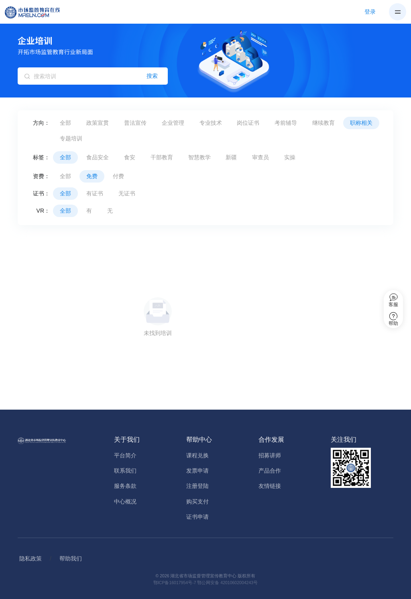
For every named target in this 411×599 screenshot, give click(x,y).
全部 (65, 123)
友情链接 (269, 486)
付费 (118, 176)
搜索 (152, 76)
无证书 (126, 193)
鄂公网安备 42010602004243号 (227, 582)
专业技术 (210, 123)
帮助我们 (70, 558)
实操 (289, 157)
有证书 (94, 193)
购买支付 (197, 501)
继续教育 (323, 123)
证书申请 (197, 517)
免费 (92, 176)
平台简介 (125, 455)
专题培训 (71, 138)
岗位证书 (248, 123)
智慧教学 (199, 157)
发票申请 (197, 470)
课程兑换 (197, 455)
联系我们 (125, 470)
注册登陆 (197, 486)
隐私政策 (30, 558)
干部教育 (162, 157)
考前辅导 (286, 123)
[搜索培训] (93, 76)
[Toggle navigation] (397, 11)
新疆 (231, 157)
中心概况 (125, 501)
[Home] (37, 12)
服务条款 (125, 486)
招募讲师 (269, 455)
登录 (370, 11)
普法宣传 (135, 123)
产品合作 (269, 470)
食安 (129, 157)
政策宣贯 (97, 123)
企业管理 (173, 123)
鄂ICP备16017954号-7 (174, 582)
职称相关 (361, 123)
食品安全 (97, 157)
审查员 (260, 157)
